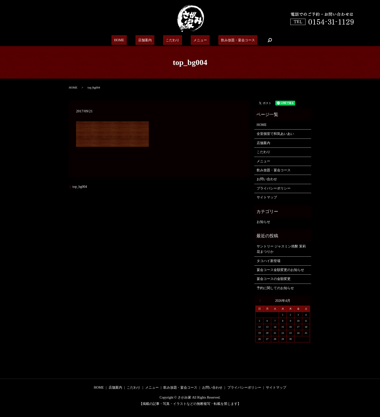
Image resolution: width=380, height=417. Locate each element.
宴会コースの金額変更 (274, 279)
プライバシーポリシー (274, 188)
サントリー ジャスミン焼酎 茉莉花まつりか (281, 249)
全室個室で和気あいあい (275, 134)
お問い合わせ (267, 179)
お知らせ (263, 222)
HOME (127, 40)
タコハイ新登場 (268, 261)
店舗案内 (148, 40)
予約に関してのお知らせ (275, 288)
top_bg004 (79, 186)
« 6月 (261, 300)
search (259, 40)
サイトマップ (267, 197)
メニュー (195, 40)
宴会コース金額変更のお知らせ (280, 270)
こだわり (171, 40)
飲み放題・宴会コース (229, 40)
